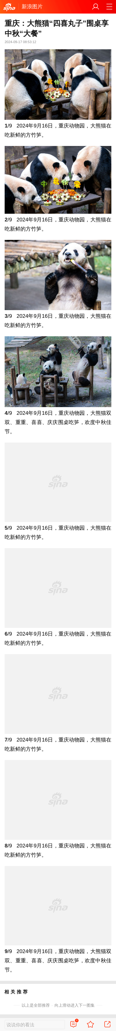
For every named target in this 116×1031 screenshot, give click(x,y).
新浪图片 (32, 7)
